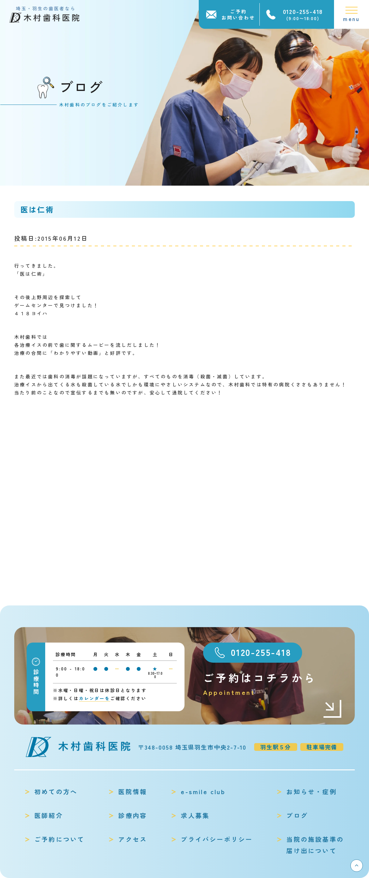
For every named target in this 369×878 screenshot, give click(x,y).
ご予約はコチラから (272, 684)
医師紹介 (48, 815)
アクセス (132, 839)
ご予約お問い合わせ (238, 14)
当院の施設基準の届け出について (315, 845)
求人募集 (195, 815)
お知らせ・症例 (311, 791)
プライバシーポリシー (217, 839)
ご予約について (59, 839)
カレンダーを (94, 698)
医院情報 (132, 791)
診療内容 (132, 815)
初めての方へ (55, 791)
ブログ (297, 815)
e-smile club (203, 791)
